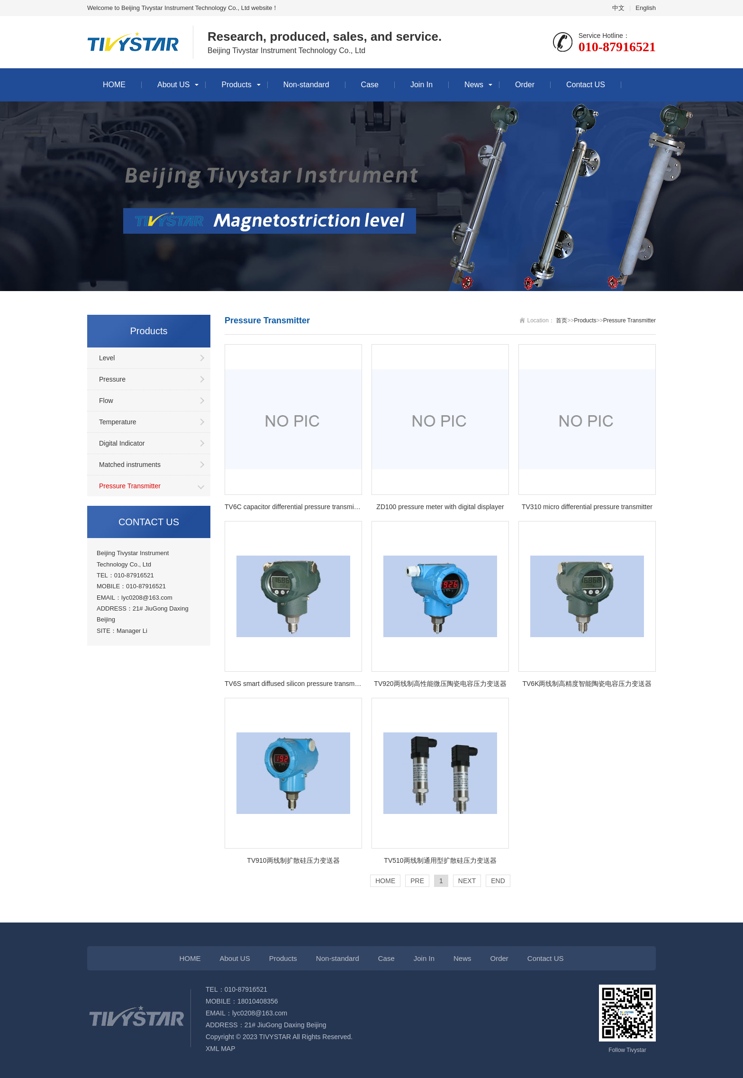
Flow (106, 400)
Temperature (117, 422)
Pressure (112, 379)
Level (107, 358)
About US (173, 85)
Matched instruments (130, 464)
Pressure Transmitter (130, 486)
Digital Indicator (122, 443)
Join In (421, 85)
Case (370, 85)
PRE (417, 881)
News (473, 85)
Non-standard (306, 85)
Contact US (585, 85)
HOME (114, 85)
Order (525, 85)
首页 (561, 320)
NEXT (467, 881)
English (645, 7)
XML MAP (221, 1048)
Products (236, 85)
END (498, 881)
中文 (618, 7)
